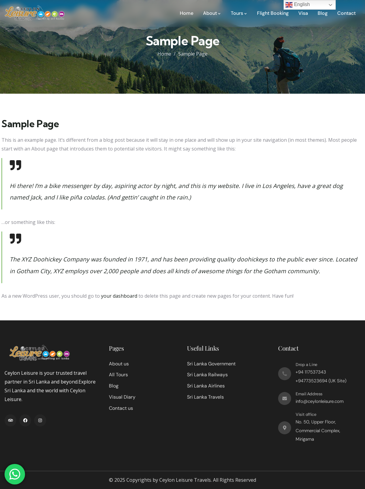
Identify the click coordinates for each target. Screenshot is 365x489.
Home (164, 53)
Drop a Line (306, 364)
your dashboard (119, 296)
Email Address (309, 394)
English (297, 4)
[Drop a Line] (284, 373)
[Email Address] (284, 398)
